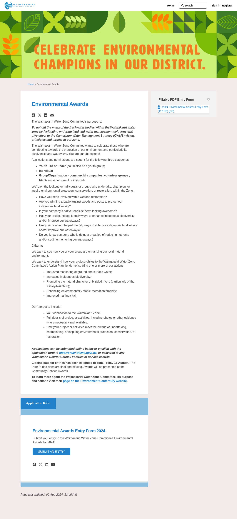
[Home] (170, 5)
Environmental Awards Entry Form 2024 (69, 430)
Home (31, 84)
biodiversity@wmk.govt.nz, (78, 352)
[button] (34, 115)
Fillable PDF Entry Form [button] (184, 99)
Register (227, 5)
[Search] (193, 6)
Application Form (38, 403)
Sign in (215, 5)
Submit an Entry (51, 451)
